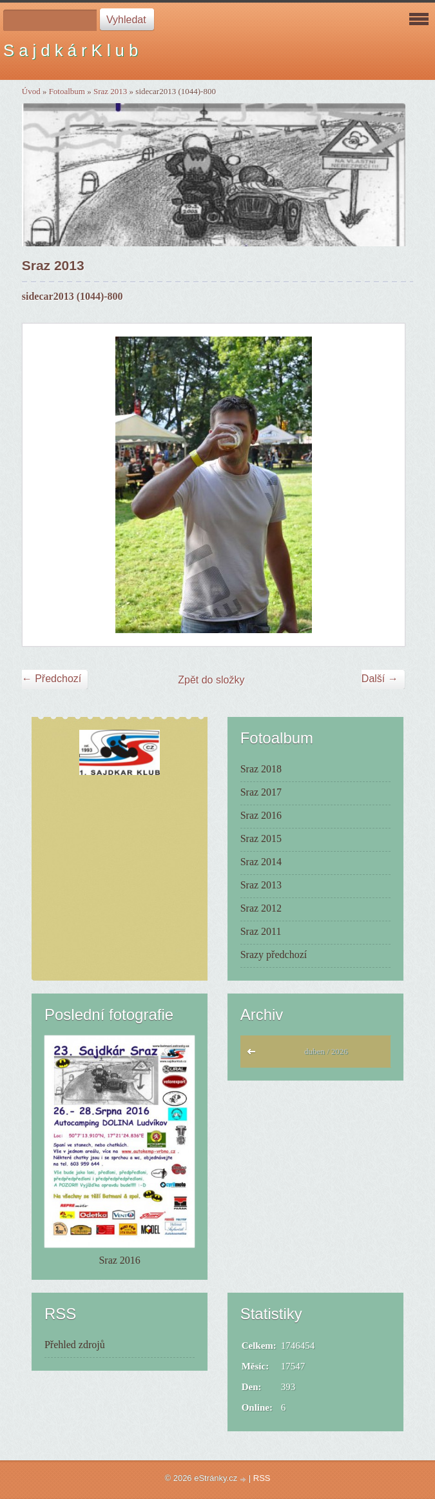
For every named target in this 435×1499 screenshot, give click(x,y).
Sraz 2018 (261, 768)
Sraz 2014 (261, 861)
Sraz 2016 (261, 815)
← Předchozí (51, 678)
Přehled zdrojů (74, 1344)
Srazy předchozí (273, 954)
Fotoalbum (67, 91)
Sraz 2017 (261, 792)
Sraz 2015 (261, 838)
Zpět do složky (211, 679)
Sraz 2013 (110, 91)
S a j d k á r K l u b (70, 50)
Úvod (31, 91)
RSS (262, 1478)
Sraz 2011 (261, 931)
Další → (380, 678)
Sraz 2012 (261, 908)
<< (254, 1054)
